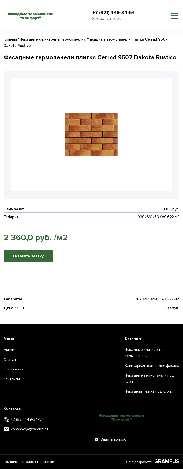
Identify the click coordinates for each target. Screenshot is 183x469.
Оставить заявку (28, 256)
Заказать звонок (106, 18)
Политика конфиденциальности (29, 462)
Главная (10, 39)
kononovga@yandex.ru (29, 429)
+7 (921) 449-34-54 (113, 13)
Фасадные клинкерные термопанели (51, 39)
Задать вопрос (110, 439)
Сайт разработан (152, 461)
